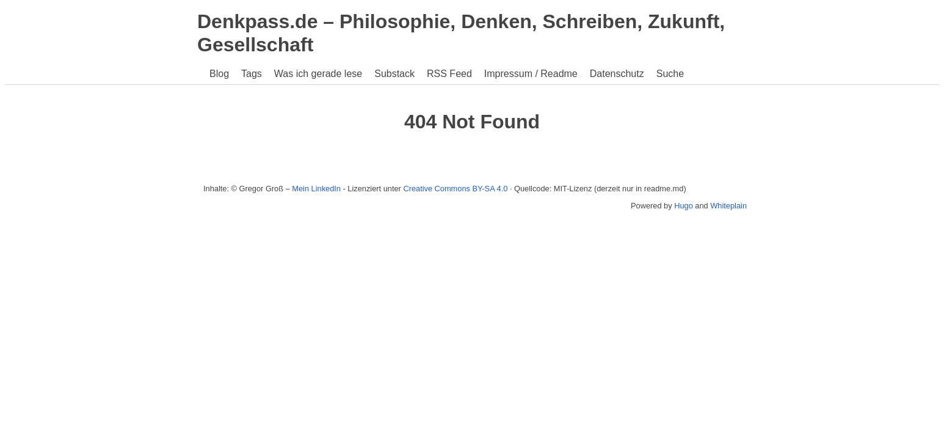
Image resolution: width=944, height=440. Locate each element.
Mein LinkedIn (316, 188)
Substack (394, 73)
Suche (670, 73)
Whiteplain (728, 205)
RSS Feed (449, 73)
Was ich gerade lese (318, 73)
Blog (219, 73)
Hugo (683, 205)
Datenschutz (617, 73)
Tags (251, 73)
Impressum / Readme (531, 73)
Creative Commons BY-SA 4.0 (455, 188)
